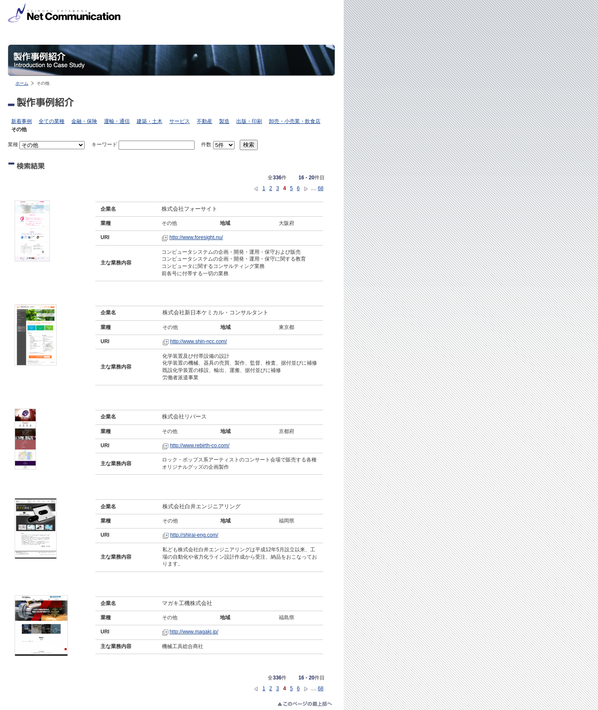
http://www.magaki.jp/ (194, 632)
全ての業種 (51, 121)
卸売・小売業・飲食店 (294, 121)
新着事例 (21, 121)
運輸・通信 (117, 121)
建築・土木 (149, 121)
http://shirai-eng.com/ (194, 535)
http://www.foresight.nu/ (196, 237)
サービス (179, 121)
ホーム (21, 83)
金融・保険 (84, 121)
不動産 (204, 121)
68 (320, 188)
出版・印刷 (249, 121)
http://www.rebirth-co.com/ (199, 446)
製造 (224, 121)
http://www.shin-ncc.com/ (198, 341)
